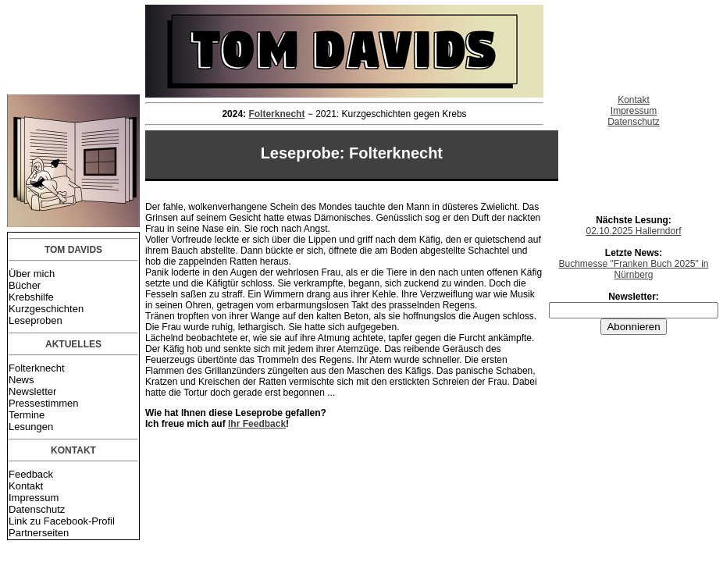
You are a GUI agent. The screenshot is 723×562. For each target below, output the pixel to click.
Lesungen (31, 426)
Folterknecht (37, 368)
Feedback (31, 474)
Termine (27, 415)
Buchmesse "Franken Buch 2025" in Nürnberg (634, 269)
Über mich (32, 273)
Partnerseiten (39, 533)
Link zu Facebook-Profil (62, 521)
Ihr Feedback (257, 423)
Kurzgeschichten (46, 309)
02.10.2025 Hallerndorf (633, 231)
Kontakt (26, 486)
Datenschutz (37, 509)
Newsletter (32, 391)
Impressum (34, 497)
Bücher (25, 285)
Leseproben (35, 320)
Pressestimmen (44, 403)
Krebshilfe (31, 297)
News (21, 380)
